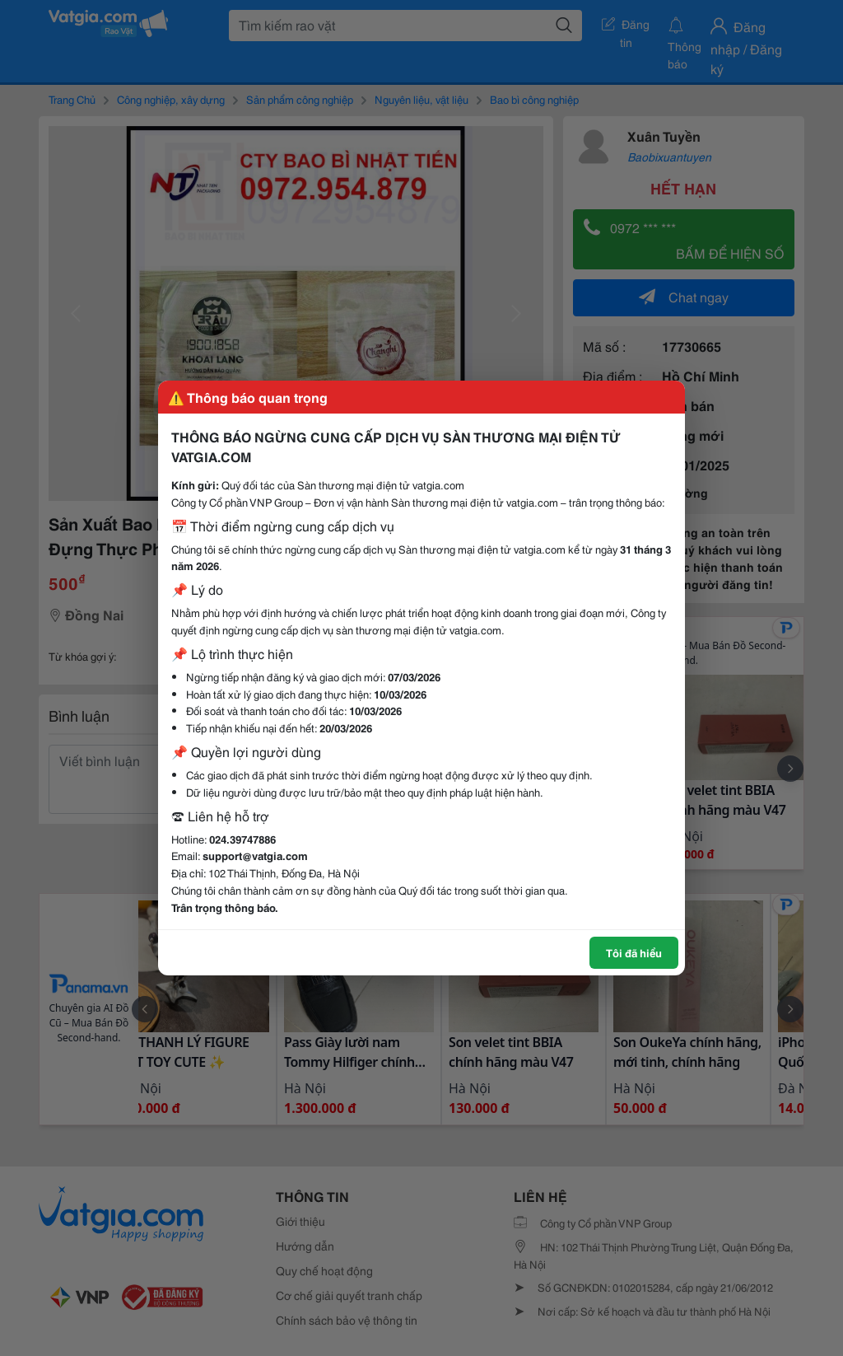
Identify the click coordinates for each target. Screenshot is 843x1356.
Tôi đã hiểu (634, 952)
